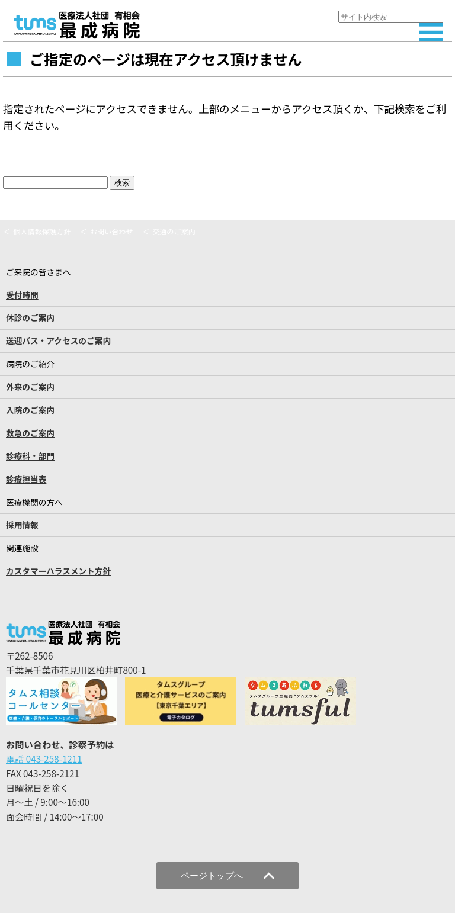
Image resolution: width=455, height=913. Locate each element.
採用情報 (22, 525)
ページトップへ (228, 875)
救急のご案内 (30, 433)
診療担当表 (26, 479)
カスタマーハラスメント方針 (58, 571)
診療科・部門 (30, 456)
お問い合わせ (111, 231)
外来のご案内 (30, 387)
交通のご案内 (174, 231)
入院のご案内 (30, 410)
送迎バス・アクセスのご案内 (58, 340)
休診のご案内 (30, 317)
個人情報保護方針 (42, 231)
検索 (122, 182)
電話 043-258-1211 (44, 758)
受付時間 (22, 295)
